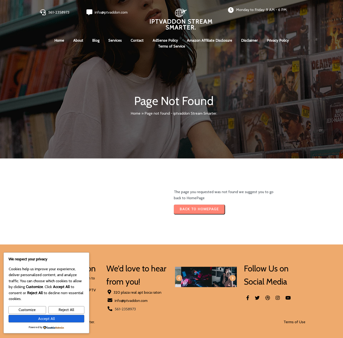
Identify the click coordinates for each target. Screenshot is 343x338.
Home (135, 113)
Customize (27, 310)
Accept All (46, 318)
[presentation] (179, 278)
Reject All (66, 310)
